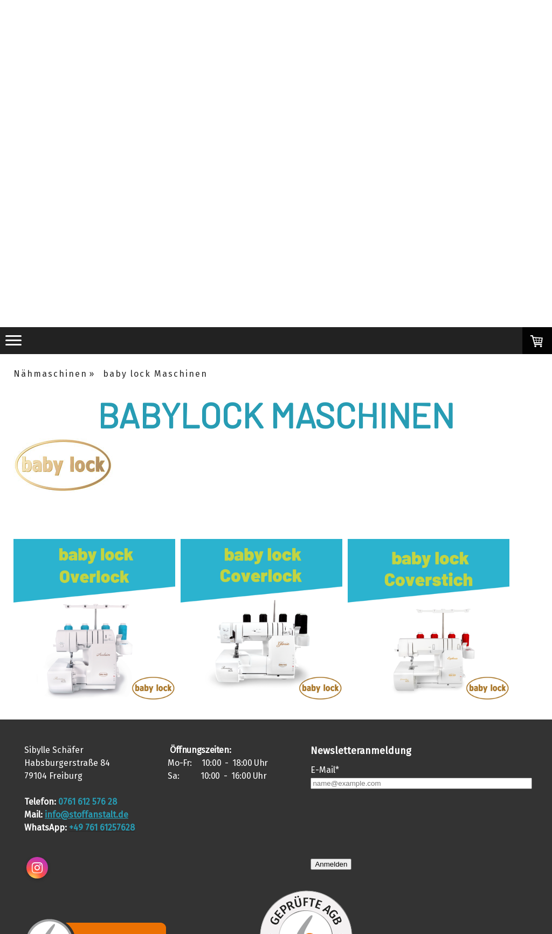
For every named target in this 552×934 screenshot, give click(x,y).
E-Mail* (324, 770)
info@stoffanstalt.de (86, 815)
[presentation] (392, 823)
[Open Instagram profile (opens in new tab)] (37, 867)
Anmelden (331, 864)
